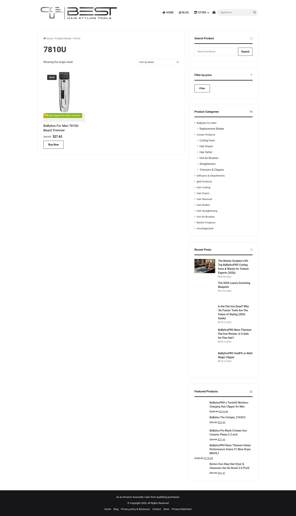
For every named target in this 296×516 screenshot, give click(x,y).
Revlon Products (206, 222)
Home (167, 12)
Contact (156, 509)
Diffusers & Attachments (211, 175)
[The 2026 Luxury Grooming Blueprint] (204, 291)
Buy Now (53, 144)
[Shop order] (158, 62)
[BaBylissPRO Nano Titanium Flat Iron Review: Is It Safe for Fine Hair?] (204, 338)
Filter (202, 88)
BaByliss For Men (207, 122)
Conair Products (206, 134)
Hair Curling (203, 187)
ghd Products (204, 181)
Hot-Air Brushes (209, 158)
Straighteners (208, 163)
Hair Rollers (203, 204)
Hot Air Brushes (206, 216)
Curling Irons (207, 140)
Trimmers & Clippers (212, 169)
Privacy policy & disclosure (135, 509)
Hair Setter (206, 152)
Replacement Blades (212, 128)
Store (200, 12)
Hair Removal (204, 199)
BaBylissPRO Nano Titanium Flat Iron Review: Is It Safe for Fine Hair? (234, 333)
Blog (184, 12)
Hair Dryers (206, 146)
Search (245, 51)
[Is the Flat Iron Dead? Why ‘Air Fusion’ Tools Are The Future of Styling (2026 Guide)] (204, 314)
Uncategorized (205, 228)
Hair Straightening (207, 210)
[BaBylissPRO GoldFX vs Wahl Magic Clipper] (204, 361)
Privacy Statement (182, 509)
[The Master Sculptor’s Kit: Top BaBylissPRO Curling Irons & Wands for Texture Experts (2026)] (204, 266)
